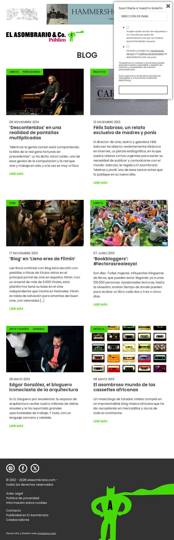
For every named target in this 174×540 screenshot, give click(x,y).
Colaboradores (17, 520)
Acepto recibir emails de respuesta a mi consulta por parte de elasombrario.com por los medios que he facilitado (147, 475)
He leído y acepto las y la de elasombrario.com (147, 493)
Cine (12, 203)
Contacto (13, 510)
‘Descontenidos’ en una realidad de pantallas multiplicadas (35, 133)
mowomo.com (46, 533)
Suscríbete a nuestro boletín (141, 447)
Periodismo (31, 72)
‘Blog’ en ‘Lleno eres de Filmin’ (42, 259)
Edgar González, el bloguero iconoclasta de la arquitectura (43, 387)
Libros (14, 72)
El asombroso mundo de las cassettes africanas (124, 387)
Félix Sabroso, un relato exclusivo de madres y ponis (124, 130)
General (39, 329)
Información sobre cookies (26, 503)
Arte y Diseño (19, 329)
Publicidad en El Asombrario (27, 515)
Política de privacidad (22, 498)
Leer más (16, 174)
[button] (45, 36)
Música (98, 329)
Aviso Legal (14, 493)
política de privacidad (151, 492)
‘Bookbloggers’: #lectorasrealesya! (115, 261)
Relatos (99, 72)
